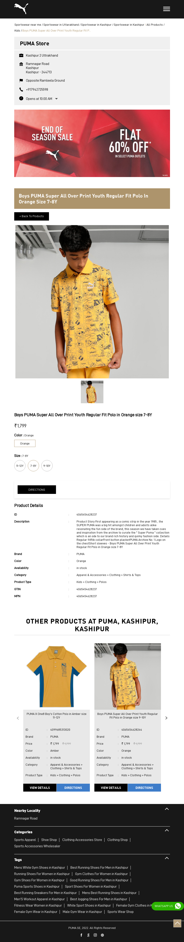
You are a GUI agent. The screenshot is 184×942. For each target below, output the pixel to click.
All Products (155, 24)
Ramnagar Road (25, 818)
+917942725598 (37, 89)
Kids (17, 30)
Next (166, 718)
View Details (40, 787)
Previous (17, 718)
